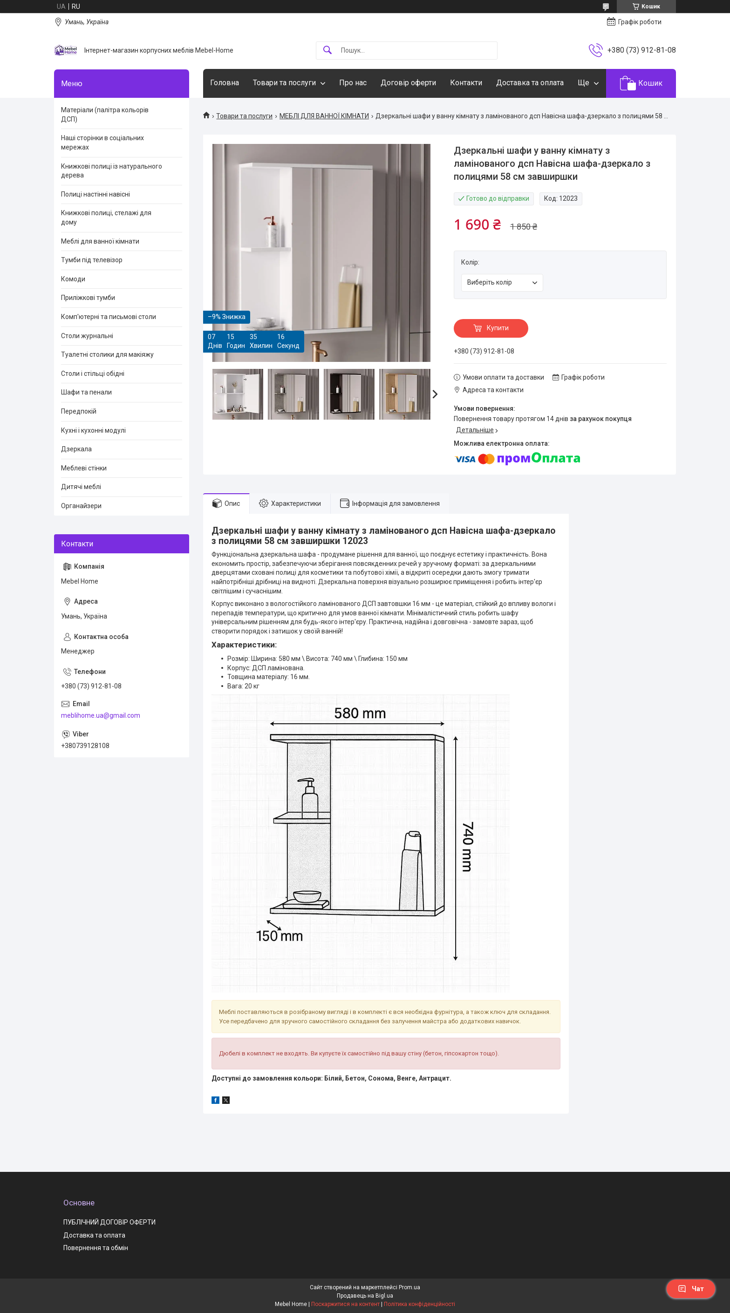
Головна (224, 82)
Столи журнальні (87, 336)
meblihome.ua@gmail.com (100, 715)
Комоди (73, 279)
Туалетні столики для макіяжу (107, 354)
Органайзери (81, 506)
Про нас (353, 82)
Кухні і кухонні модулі (93, 430)
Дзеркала (76, 449)
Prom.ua (409, 1287)
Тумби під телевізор (92, 260)
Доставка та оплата (530, 82)
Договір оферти (408, 82)
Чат (691, 1289)
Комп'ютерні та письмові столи (108, 316)
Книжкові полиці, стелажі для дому (106, 217)
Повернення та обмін (95, 1248)
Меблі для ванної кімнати (100, 241)
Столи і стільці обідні (92, 373)
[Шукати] (327, 50)
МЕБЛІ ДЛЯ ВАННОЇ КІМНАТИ (324, 116)
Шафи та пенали (86, 392)
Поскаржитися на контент (345, 1304)
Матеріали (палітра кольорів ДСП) (105, 114)
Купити (498, 328)
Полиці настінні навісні (95, 194)
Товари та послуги (284, 82)
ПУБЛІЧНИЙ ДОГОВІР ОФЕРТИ (109, 1222)
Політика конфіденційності (419, 1304)
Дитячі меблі (81, 486)
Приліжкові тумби (88, 297)
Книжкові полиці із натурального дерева (111, 171)
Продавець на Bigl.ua (365, 1296)
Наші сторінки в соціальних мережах (102, 142)
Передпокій (78, 411)
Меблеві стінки (84, 468)
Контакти (466, 82)
